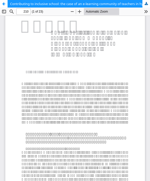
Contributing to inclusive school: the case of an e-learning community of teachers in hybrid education (80, 4)
